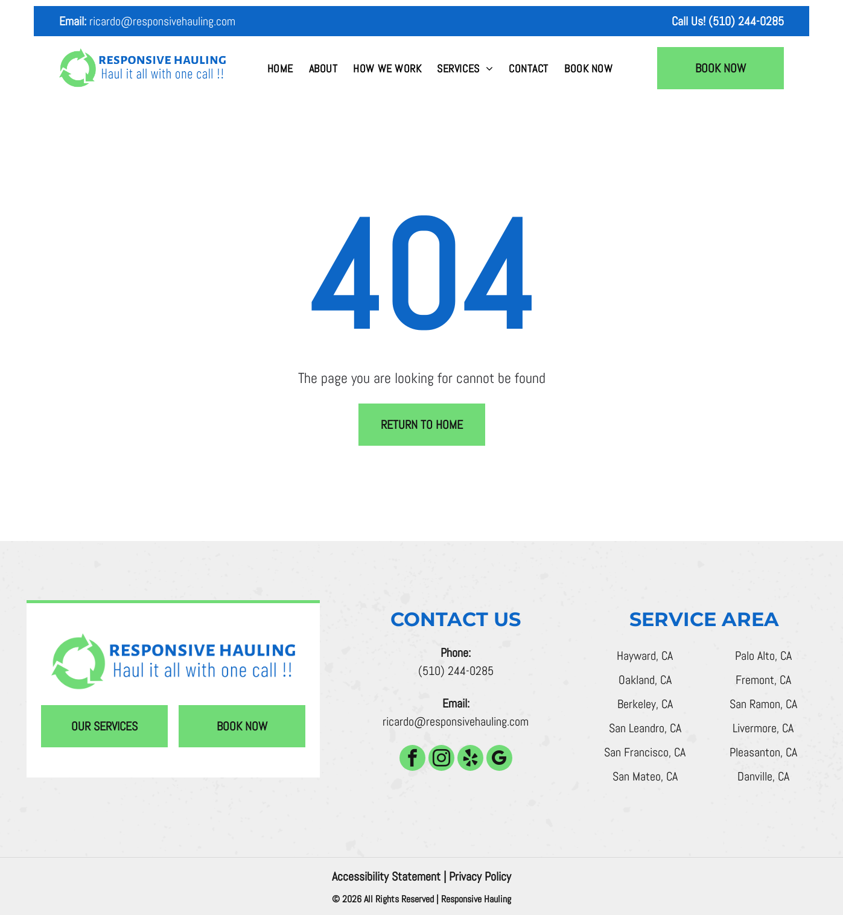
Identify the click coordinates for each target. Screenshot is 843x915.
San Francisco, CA (645, 752)
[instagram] (441, 759)
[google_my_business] (499, 759)
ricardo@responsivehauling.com (162, 21)
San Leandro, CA (645, 728)
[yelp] (470, 759)
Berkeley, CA (645, 704)
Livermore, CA (763, 728)
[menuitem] (280, 68)
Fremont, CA (763, 680)
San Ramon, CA (763, 704)
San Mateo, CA (645, 776)
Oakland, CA (645, 680)
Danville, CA (763, 776)
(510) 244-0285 (456, 671)
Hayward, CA (645, 655)
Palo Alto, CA (763, 655)
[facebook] (412, 759)
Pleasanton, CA (763, 752)
